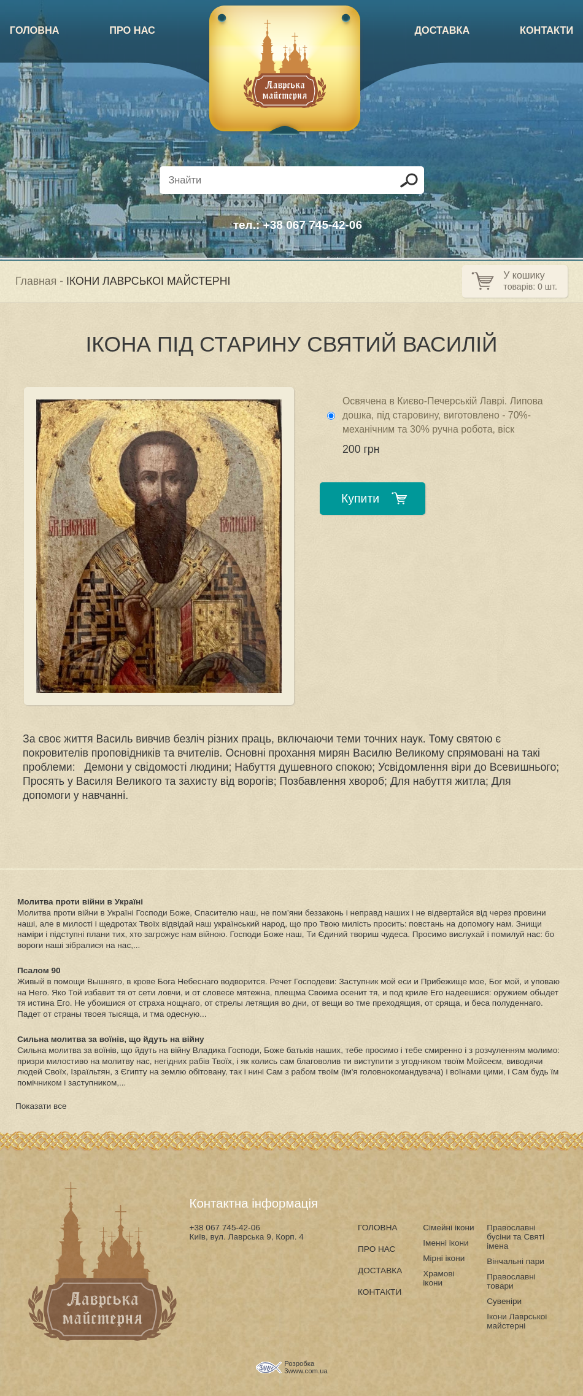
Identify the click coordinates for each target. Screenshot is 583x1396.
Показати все (41, 1106)
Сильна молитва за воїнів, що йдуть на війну (110, 1039)
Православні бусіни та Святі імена (515, 1237)
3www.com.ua (306, 1371)
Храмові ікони (438, 1278)
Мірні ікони (444, 1258)
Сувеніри (504, 1301)
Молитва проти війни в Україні (80, 901)
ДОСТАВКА (441, 30)
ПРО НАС (132, 30)
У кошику (523, 275)
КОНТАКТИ (546, 30)
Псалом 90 (39, 970)
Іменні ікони (445, 1243)
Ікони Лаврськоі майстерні (517, 1321)
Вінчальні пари (515, 1261)
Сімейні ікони (448, 1227)
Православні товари (511, 1281)
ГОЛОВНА (35, 30)
